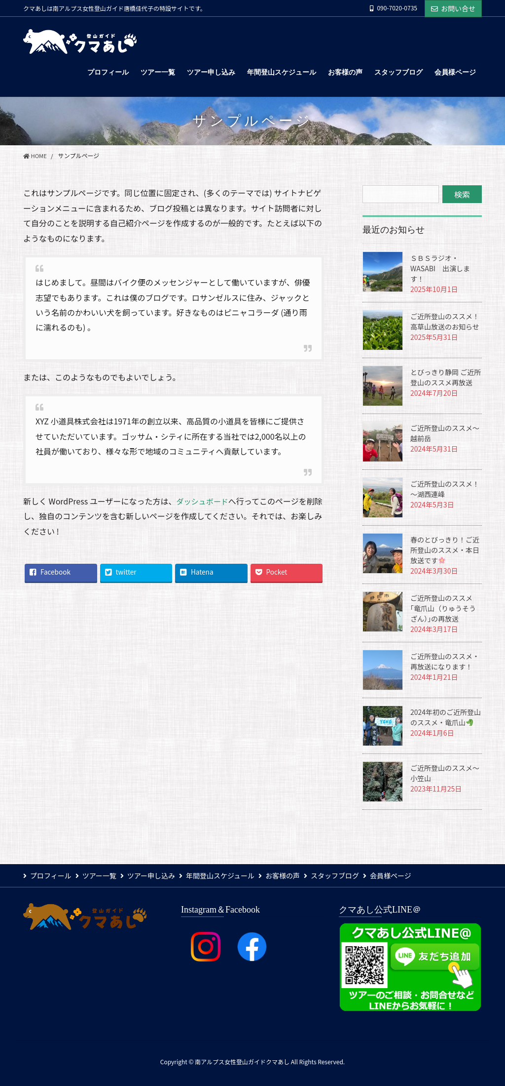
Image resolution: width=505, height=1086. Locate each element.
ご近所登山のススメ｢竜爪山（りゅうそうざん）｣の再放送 (443, 608)
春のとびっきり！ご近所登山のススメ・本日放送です (444, 550)
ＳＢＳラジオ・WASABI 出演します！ (440, 268)
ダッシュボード (203, 501)
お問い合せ (453, 8)
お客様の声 (296, 875)
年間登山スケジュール (230, 875)
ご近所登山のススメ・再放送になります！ (444, 661)
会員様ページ (411, 875)
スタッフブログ (352, 875)
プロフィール (51, 875)
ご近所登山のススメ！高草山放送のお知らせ (444, 321)
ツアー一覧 (103, 875)
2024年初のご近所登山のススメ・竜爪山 (445, 717)
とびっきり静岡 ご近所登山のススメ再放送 (445, 377)
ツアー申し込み (158, 875)
